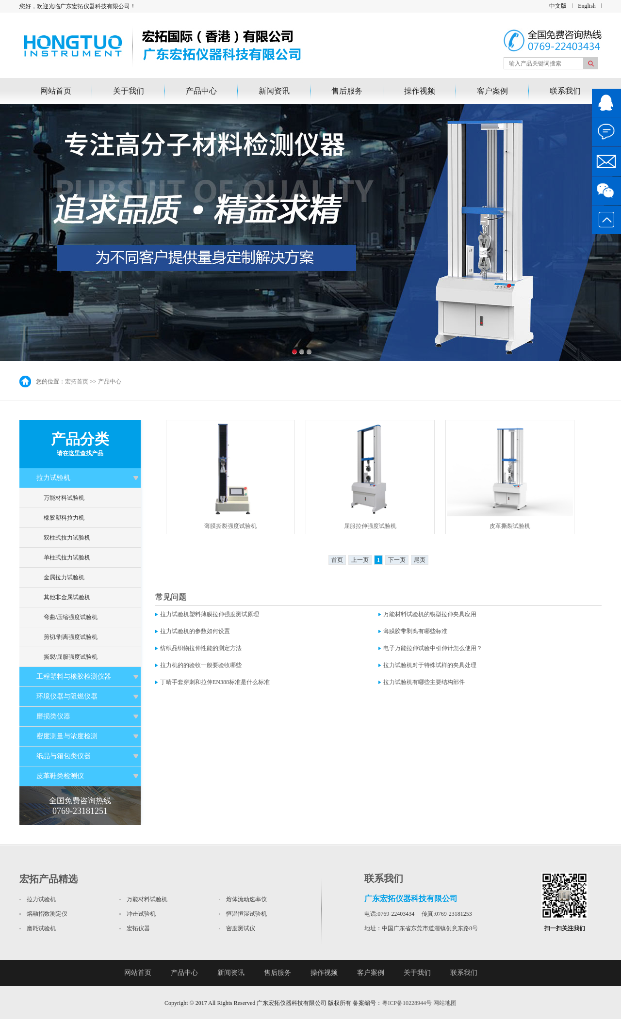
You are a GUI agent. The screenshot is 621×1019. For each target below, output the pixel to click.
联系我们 (565, 91)
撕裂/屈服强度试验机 (71, 656)
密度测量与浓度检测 (67, 736)
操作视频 (419, 91)
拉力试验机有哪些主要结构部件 (424, 682)
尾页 (419, 560)
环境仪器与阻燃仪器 (67, 696)
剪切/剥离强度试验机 (71, 637)
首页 (337, 560)
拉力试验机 (53, 477)
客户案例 (492, 91)
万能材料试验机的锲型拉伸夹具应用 (429, 614)
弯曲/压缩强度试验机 (71, 617)
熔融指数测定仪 (47, 913)
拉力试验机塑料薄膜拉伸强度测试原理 (209, 614)
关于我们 (128, 91)
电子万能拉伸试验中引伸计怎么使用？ (432, 648)
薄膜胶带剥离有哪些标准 (415, 631)
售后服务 (346, 91)
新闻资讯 (274, 91)
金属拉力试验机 (64, 577)
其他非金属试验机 (67, 597)
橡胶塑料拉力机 (64, 517)
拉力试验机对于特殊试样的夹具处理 (429, 665)
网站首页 (55, 91)
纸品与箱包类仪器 (63, 756)
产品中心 (201, 91)
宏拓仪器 (138, 928)
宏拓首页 (76, 381)
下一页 (397, 560)
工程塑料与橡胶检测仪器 (73, 676)
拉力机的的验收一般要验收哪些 (201, 665)
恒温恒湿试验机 (246, 913)
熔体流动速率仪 (246, 899)
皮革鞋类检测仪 (60, 776)
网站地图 (445, 1003)
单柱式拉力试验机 (67, 557)
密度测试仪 (240, 928)
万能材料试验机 (64, 497)
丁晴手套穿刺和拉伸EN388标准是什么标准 (215, 682)
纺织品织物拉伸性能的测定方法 (201, 648)
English (587, 5)
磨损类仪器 (53, 716)
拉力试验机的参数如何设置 (195, 631)
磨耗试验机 (41, 928)
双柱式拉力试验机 (67, 537)
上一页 (360, 560)
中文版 (558, 5)
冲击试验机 (141, 913)
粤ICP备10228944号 (407, 1003)
